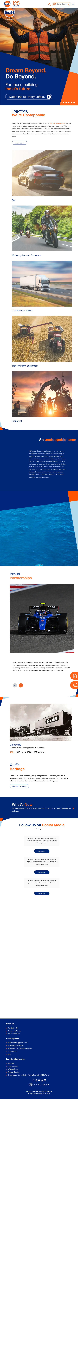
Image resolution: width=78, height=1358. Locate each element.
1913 (23, 752)
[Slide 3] (68, 102)
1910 (18, 752)
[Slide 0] (61, 102)
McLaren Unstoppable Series (18, 1043)
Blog (9, 1054)
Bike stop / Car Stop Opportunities (20, 1048)
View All (42, 752)
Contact (11, 1063)
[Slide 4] (71, 102)
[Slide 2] (66, 102)
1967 (35, 752)
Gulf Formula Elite (14, 1034)
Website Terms (13, 1069)
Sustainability (12, 1051)
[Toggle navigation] (73, 3)
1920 (29, 752)
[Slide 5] (74, 102)
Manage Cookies (13, 1072)
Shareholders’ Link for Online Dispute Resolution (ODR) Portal (28, 1075)
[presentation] (21, 685)
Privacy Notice (13, 1066)
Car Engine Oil (12, 1028)
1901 (12, 752)
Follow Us (41, 851)
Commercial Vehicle (14, 1031)
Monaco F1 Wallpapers (15, 1045)
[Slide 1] (63, 102)
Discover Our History (19, 786)
